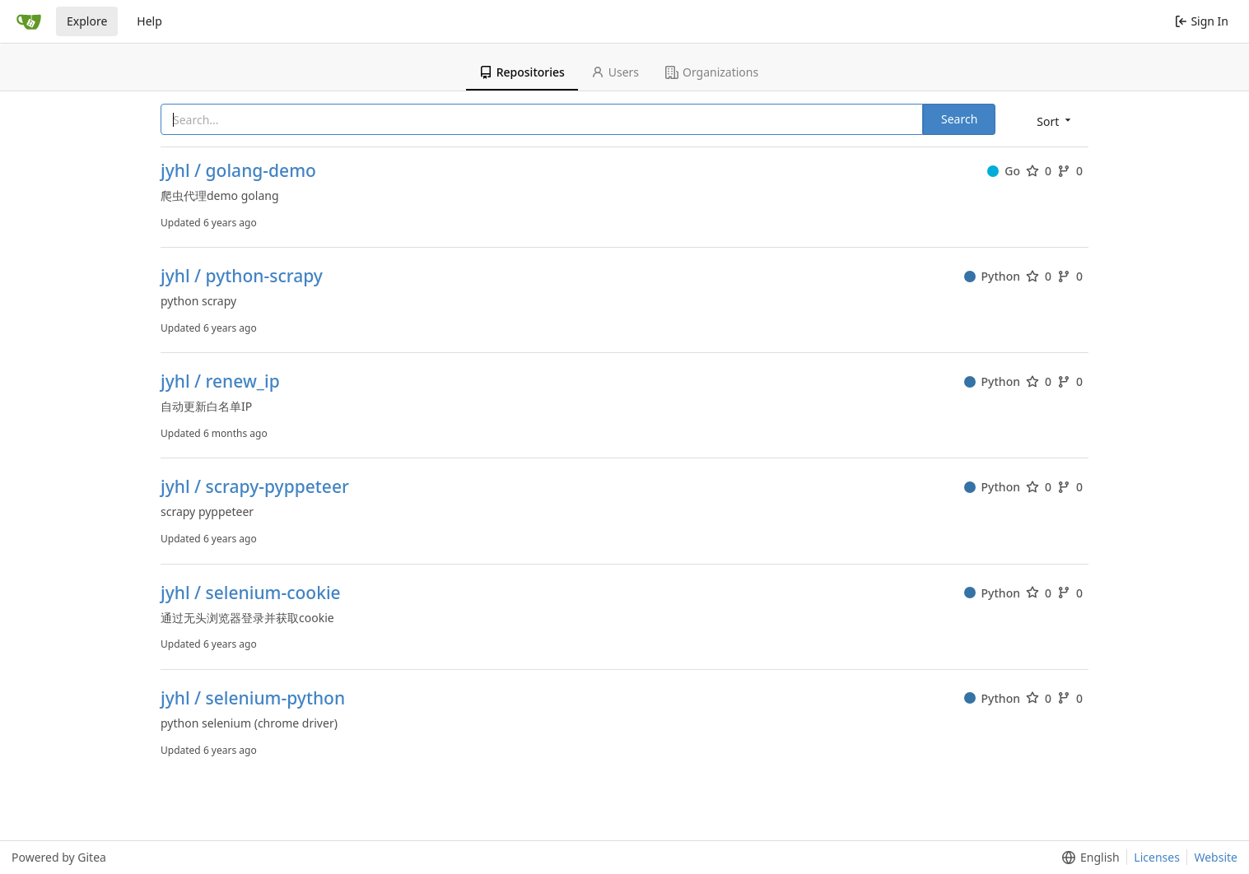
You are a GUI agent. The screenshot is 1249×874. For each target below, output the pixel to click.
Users (615, 72)
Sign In (1201, 21)
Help (149, 21)
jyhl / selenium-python (253, 698)
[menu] (1055, 121)
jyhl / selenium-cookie (251, 593)
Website (1215, 857)
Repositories (522, 72)
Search (959, 119)
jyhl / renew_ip (220, 381)
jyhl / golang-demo (238, 171)
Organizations (711, 72)
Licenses (1157, 857)
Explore (87, 21)
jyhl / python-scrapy (242, 276)
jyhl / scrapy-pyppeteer (255, 487)
